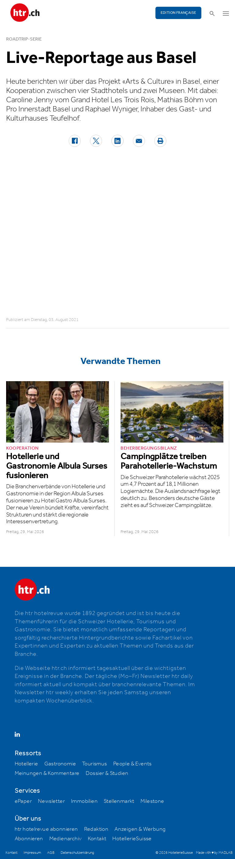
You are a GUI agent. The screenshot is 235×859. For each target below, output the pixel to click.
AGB (50, 853)
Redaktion (96, 829)
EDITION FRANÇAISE (178, 13)
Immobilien (84, 801)
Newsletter (51, 801)
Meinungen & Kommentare (47, 773)
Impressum (32, 853)
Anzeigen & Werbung (140, 829)
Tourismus (94, 764)
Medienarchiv (65, 838)
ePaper (23, 801)
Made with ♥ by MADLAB (214, 853)
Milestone (152, 801)
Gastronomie (60, 764)
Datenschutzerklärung (77, 853)
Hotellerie (26, 764)
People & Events (132, 764)
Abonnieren (29, 838)
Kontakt (97, 838)
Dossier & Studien (107, 773)
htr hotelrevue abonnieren (46, 829)
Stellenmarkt (119, 801)
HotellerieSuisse (131, 838)
